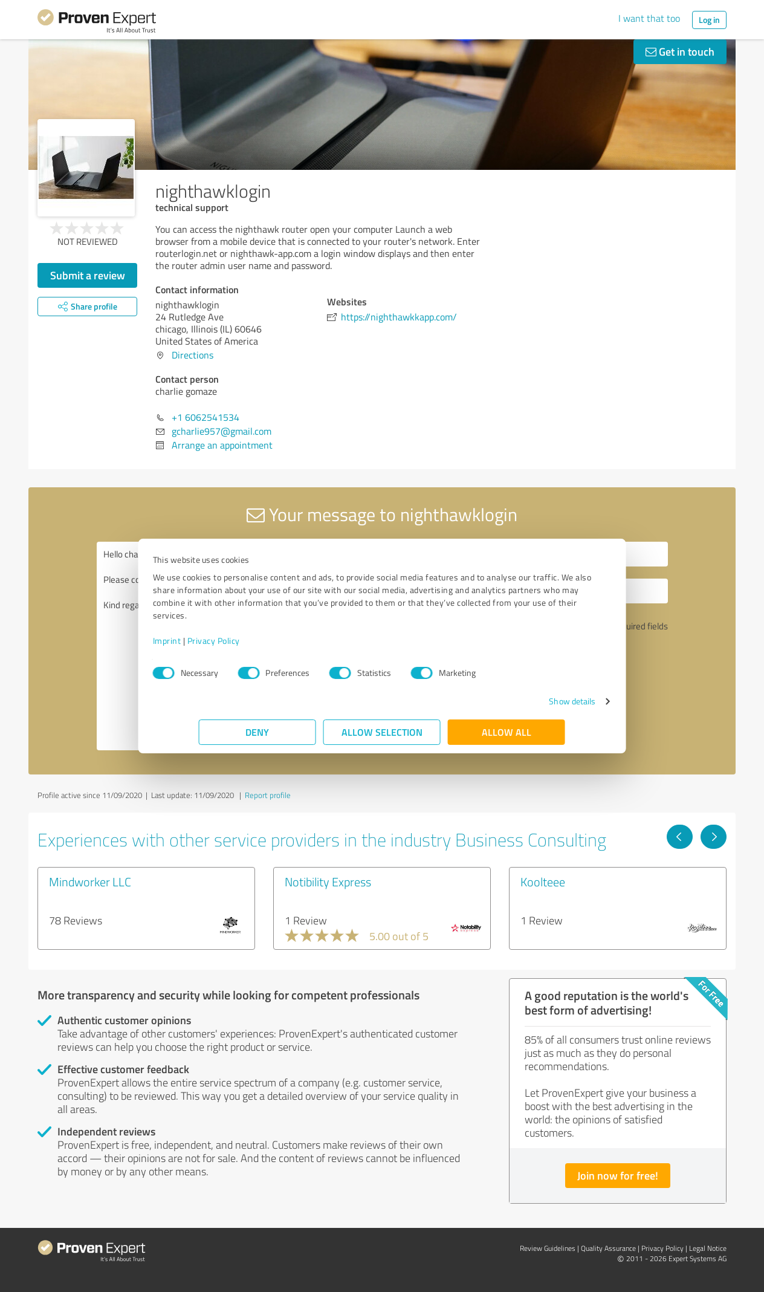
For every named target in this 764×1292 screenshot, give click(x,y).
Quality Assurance (608, 1248)
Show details (526, 701)
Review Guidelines (547, 1248)
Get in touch (680, 51)
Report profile (268, 795)
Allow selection (382, 732)
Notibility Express (328, 881)
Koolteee (542, 881)
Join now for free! (617, 1175)
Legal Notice (708, 1248)
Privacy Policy (259, 640)
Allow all (506, 732)
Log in (709, 19)
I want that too (649, 18)
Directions (192, 355)
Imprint (213, 640)
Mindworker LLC (90, 881)
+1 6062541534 (205, 417)
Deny (258, 732)
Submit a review (87, 275)
